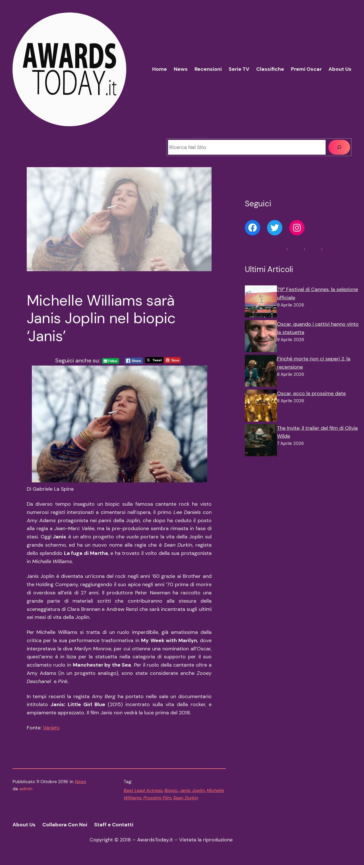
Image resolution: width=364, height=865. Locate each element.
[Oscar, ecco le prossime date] (261, 406)
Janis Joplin (192, 790)
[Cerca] (339, 147)
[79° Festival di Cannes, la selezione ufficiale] (261, 302)
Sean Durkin (185, 798)
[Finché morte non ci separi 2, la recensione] (261, 372)
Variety (51, 727)
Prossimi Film (157, 798)
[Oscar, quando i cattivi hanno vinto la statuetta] (261, 337)
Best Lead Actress (143, 790)
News (80, 782)
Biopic (171, 790)
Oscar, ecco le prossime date (311, 393)
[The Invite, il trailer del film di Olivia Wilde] (261, 441)
